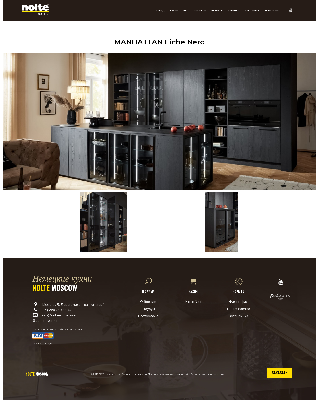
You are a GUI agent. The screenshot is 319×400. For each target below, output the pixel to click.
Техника (233, 10)
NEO (186, 10)
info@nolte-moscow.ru (59, 315)
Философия (238, 302)
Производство (238, 309)
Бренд (160, 10)
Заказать (280, 372)
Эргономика (238, 316)
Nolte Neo (193, 302)
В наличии (252, 10)
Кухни (174, 10)
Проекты (200, 10)
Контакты (272, 10)
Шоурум (217, 10)
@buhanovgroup (45, 321)
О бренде (148, 302)
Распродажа (148, 316)
